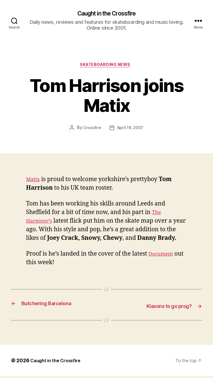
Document (163, 256)
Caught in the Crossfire (106, 14)
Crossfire (91, 130)
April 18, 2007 (130, 130)
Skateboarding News (106, 66)
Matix (34, 182)
